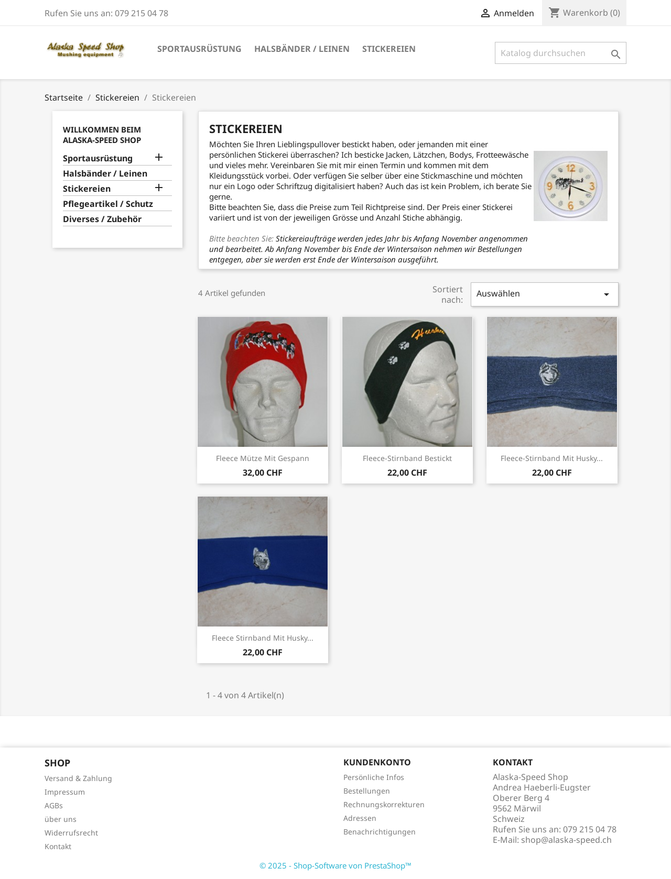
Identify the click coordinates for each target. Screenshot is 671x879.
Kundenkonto (377, 762)
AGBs (54, 805)
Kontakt (58, 846)
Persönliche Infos (373, 777)
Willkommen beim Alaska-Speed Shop (102, 134)
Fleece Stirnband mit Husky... (262, 638)
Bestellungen (366, 791)
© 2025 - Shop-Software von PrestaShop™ (335, 865)
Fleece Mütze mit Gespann (262, 458)
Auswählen (545, 294)
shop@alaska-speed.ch (566, 839)
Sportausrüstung (199, 48)
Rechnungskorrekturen (384, 804)
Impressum (65, 792)
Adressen (359, 818)
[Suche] (560, 53)
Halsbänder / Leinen (302, 48)
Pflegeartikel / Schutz (108, 204)
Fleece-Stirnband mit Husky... (552, 458)
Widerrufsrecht (71, 833)
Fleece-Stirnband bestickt (407, 458)
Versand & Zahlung (78, 778)
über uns (61, 819)
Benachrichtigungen (379, 832)
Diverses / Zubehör (102, 219)
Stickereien (389, 48)
